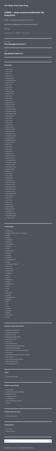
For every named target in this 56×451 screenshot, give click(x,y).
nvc (7, 290)
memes (8, 282)
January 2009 (10, 107)
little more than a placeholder (15, 346)
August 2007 (10, 142)
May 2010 (9, 89)
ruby (7, 302)
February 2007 (10, 156)
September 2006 (11, 167)
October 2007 (10, 138)
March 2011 (9, 76)
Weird (8, 317)
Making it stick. (11, 394)
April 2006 (9, 178)
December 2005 (11, 187)
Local (7, 277)
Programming (10, 297)
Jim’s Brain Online (11, 343)
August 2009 (10, 93)
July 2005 (9, 198)
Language (9, 273)
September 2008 (11, 113)
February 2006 (10, 182)
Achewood (9, 429)
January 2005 (10, 211)
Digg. (8, 29)
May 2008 (9, 122)
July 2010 (9, 85)
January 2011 (10, 78)
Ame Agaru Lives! (11, 339)
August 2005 (10, 195)
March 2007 (9, 153)
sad (7, 304)
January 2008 (10, 131)
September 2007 (11, 140)
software (27, 33)
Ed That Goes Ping (9, 33)
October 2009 (10, 91)
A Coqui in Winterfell (12, 332)
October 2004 (10, 218)
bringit (8, 237)
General (8, 255)
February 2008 (10, 129)
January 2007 (10, 158)
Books (8, 235)
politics (8, 295)
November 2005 (11, 189)
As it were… (9, 341)
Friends (8, 246)
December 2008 (11, 109)
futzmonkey (10, 251)
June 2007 (9, 147)
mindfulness (10, 284)
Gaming (8, 253)
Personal (8, 293)
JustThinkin (9, 271)
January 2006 (10, 184)
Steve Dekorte (10, 398)
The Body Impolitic (12, 376)
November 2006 (11, 162)
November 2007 (11, 136)
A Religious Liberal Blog (13, 337)
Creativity (9, 242)
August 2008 (10, 116)
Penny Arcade (10, 431)
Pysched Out (10, 357)
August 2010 (10, 82)
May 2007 (9, 149)
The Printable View (12, 361)
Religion (8, 299)
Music (23, 33)
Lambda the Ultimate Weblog (15, 392)
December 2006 (11, 160)
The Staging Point (11, 363)
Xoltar (8, 403)
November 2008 (11, 111)
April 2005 (9, 204)
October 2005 (10, 191)
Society (8, 308)
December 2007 (11, 133)
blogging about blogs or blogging (16, 233)
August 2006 (10, 169)
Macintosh (9, 279)
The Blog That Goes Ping (16, 5)
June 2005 (9, 200)
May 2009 (9, 100)
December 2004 (11, 213)
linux (7, 275)
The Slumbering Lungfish (14, 401)
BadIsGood (9, 231)
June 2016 (9, 71)
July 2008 (9, 118)
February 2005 (10, 209)
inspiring (9, 266)
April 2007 (9, 151)
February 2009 (10, 105)
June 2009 (9, 98)
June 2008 (9, 120)
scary (7, 306)
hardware (9, 257)
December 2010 (11, 80)
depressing (9, 244)
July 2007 (9, 144)
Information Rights (12, 264)
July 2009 (9, 96)
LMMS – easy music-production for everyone (18, 20)
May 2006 (9, 175)
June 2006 (9, 173)
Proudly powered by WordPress (26, 448)
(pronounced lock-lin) (13, 330)
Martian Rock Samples (13, 348)
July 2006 (9, 171)
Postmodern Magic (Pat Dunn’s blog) (17, 354)
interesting (9, 268)
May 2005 (9, 202)
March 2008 (9, 127)
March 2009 (10, 102)
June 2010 (9, 87)
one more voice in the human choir (17, 350)
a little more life (11, 335)
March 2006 (10, 180)
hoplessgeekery (11, 259)
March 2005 (9, 206)
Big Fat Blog (10, 389)
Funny (8, 248)
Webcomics (9, 315)
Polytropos (9, 352)
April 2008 (9, 125)
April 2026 (9, 69)
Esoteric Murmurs (11, 416)
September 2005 (11, 193)
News (7, 288)
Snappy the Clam (11, 396)
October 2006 (10, 164)
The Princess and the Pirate (14, 359)
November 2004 (11, 215)
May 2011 (9, 74)
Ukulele (8, 313)
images (8, 262)
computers (9, 239)
